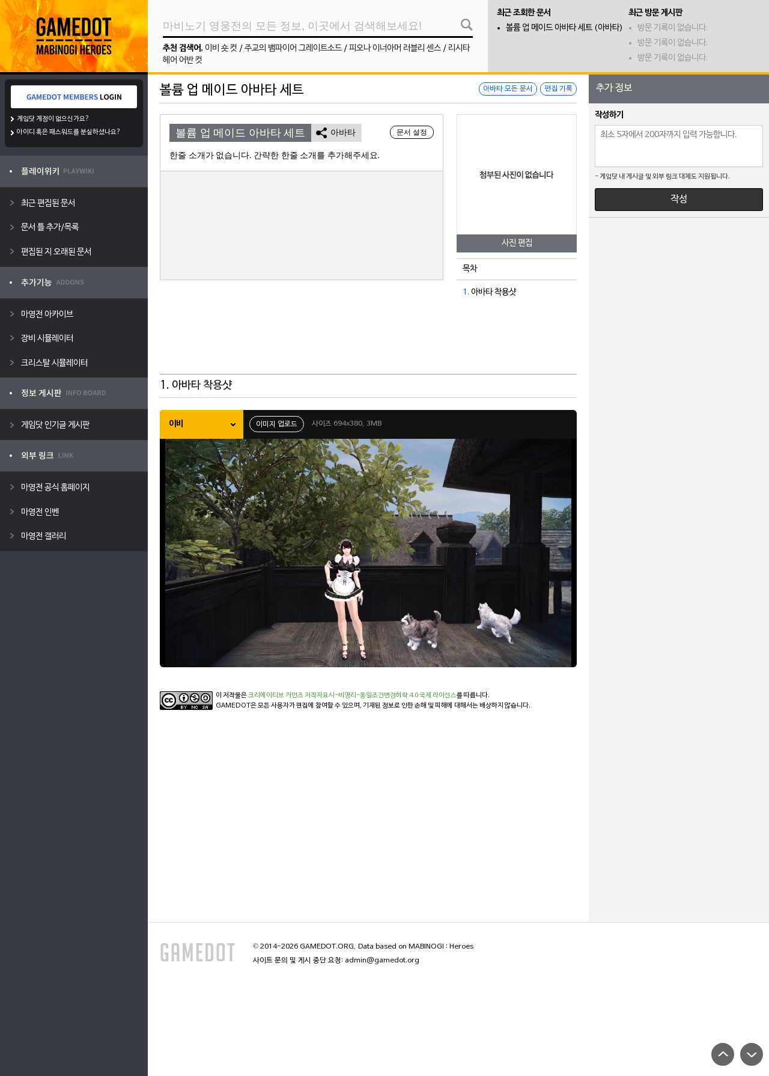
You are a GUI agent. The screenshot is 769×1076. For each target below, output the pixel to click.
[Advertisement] (368, 344)
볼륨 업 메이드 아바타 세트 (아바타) (564, 27)
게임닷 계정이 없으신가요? (53, 119)
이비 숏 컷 (221, 48)
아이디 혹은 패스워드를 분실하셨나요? (69, 132)
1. (466, 292)
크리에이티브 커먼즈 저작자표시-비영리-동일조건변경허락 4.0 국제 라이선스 (352, 695)
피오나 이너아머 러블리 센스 (395, 48)
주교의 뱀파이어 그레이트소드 (293, 48)
